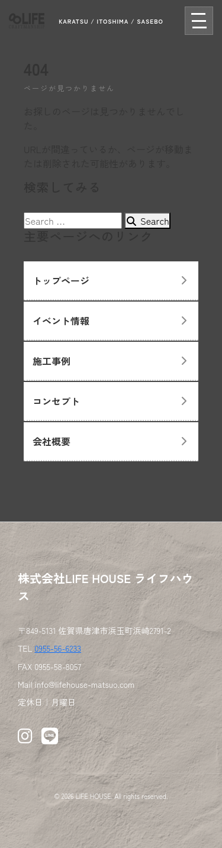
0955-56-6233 (57, 648)
